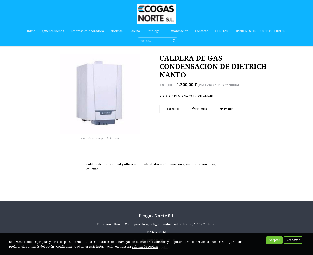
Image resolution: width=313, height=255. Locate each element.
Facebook (173, 109)
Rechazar (293, 240)
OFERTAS (221, 31)
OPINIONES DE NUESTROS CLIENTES (260, 31)
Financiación (179, 31)
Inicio (31, 31)
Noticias (117, 31)
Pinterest (199, 109)
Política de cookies (145, 246)
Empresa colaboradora (87, 31)
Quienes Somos (53, 31)
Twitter (226, 109)
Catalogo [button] (155, 31)
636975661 (159, 232)
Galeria (134, 31)
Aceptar (274, 240)
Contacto (201, 31)
